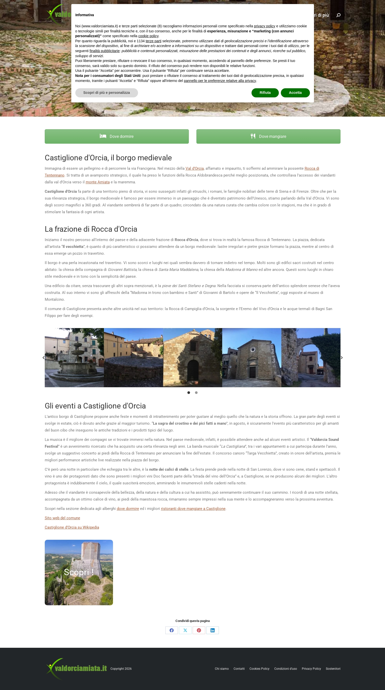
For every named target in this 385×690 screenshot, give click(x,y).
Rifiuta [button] (265, 93)
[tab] (188, 392)
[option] (74, 357)
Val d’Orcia (195, 168)
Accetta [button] (295, 93)
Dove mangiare (268, 136)
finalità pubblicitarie (104, 51)
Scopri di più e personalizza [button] (106, 93)
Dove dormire (116, 136)
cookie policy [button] (148, 36)
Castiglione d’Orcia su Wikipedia (72, 527)
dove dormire (128, 508)
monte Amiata (98, 182)
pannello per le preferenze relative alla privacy (220, 81)
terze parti (153, 41)
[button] (43, 357)
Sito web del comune (62, 518)
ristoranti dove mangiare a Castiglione (193, 508)
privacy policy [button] (264, 26)
